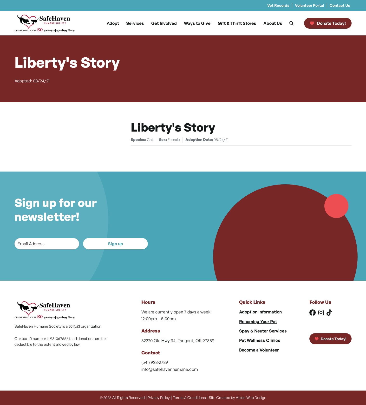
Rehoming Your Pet (258, 321)
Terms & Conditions (189, 397)
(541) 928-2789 (154, 362)
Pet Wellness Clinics (259, 340)
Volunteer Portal (309, 5)
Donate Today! (330, 338)
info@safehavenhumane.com (169, 369)
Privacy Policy (159, 397)
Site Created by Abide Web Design (237, 397)
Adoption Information (260, 311)
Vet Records (278, 5)
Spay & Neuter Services (263, 330)
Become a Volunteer (259, 349)
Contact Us (340, 5)
